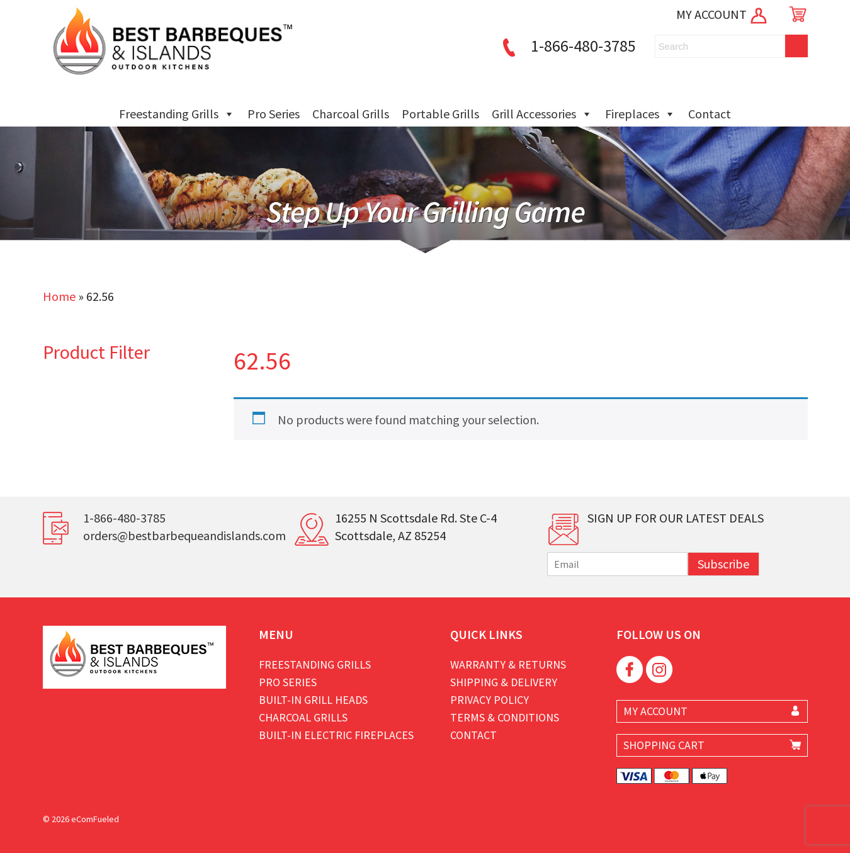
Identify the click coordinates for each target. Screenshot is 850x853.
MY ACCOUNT (722, 14)
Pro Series (273, 113)
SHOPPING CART (664, 745)
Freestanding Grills (177, 114)
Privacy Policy (489, 699)
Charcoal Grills (350, 113)
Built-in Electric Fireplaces (336, 735)
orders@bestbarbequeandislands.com (184, 535)
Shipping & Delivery (503, 682)
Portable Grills (440, 113)
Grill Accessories (542, 114)
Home (59, 296)
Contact (709, 113)
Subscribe (723, 564)
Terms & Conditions (504, 717)
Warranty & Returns (508, 664)
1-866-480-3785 (567, 45)
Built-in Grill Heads (313, 699)
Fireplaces (640, 114)
